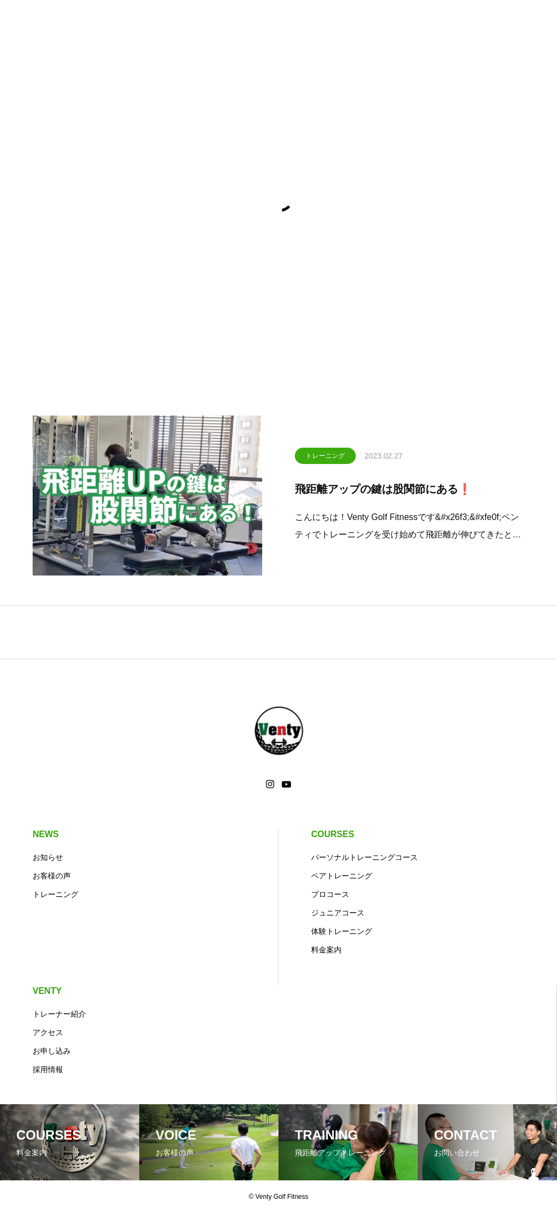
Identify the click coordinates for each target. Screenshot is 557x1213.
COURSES (332, 834)
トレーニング (325, 457)
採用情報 (48, 1069)
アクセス (48, 1032)
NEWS (46, 834)
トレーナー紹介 (59, 1014)
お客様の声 (52, 875)
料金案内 (326, 949)
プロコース (330, 894)
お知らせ (48, 857)
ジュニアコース (337, 912)
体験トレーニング (341, 931)
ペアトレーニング (341, 875)
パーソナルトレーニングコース (364, 857)
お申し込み (52, 1051)
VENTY (47, 990)
